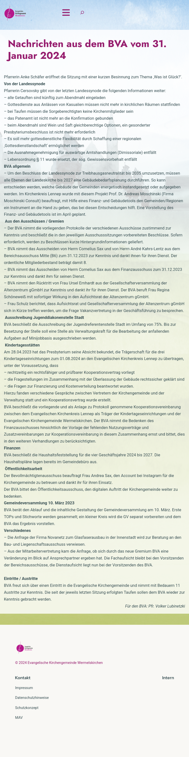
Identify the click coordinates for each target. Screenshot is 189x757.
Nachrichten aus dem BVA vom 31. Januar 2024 (87, 70)
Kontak (22, 698)
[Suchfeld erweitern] (166, 23)
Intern (168, 698)
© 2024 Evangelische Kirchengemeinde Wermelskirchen (59, 683)
